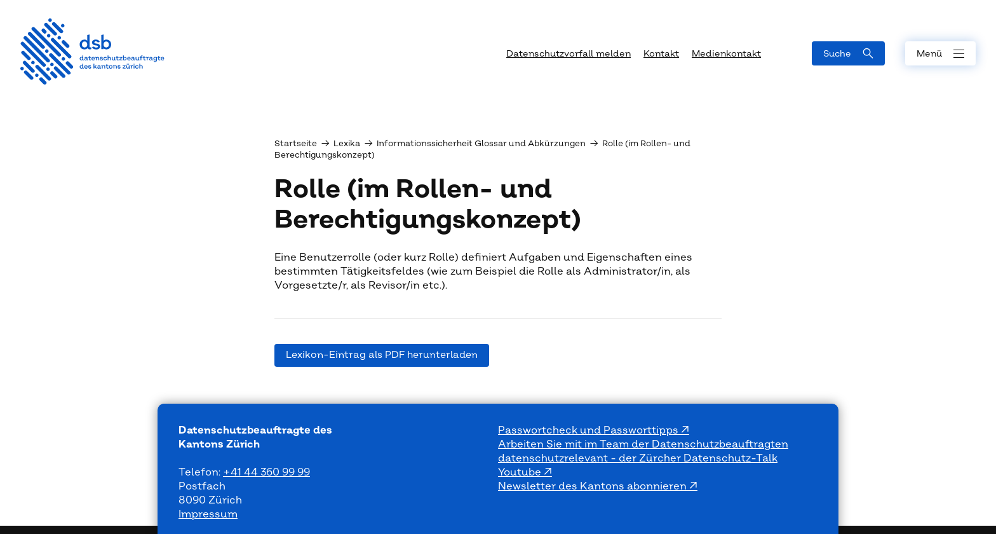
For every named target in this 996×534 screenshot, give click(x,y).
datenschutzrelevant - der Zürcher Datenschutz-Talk (637, 458)
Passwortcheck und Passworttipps (589, 430)
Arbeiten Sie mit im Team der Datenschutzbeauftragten (643, 444)
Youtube (521, 472)
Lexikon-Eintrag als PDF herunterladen (382, 355)
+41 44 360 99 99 (266, 472)
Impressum (208, 514)
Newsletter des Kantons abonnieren (593, 486)
